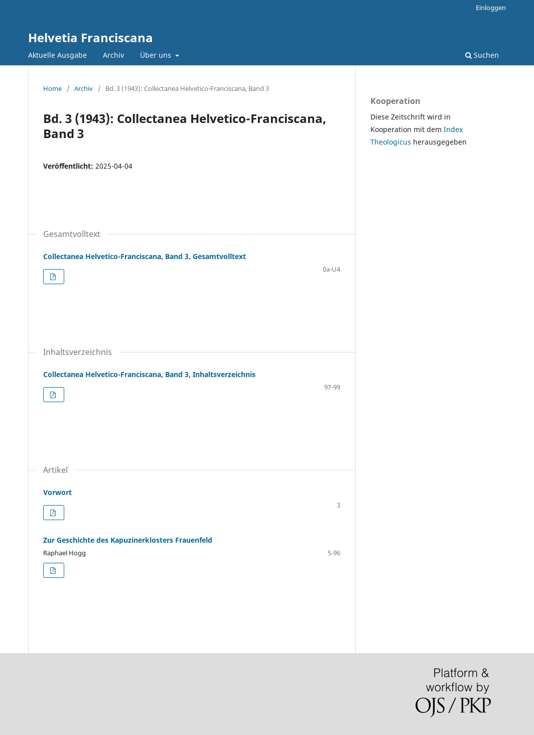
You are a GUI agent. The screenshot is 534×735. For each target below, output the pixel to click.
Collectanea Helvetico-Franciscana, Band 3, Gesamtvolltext (144, 256)
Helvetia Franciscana (90, 37)
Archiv (113, 55)
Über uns (156, 55)
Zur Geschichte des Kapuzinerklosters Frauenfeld (127, 540)
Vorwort (57, 492)
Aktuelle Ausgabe (57, 55)
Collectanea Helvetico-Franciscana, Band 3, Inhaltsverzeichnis (149, 374)
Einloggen (491, 7)
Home (52, 88)
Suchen (482, 55)
